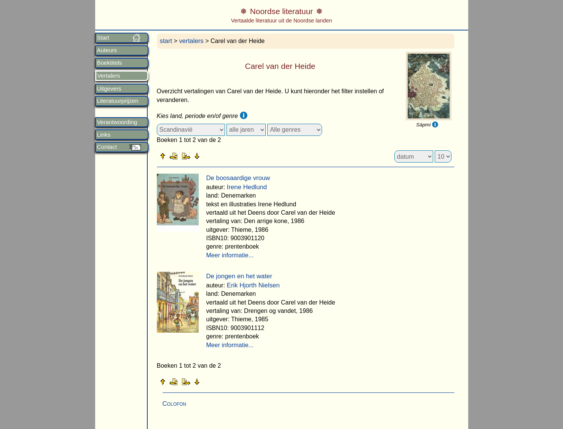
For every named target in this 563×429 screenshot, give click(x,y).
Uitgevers (109, 89)
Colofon (175, 403)
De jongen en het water (239, 276)
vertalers (191, 41)
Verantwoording (117, 122)
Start (103, 38)
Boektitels (109, 63)
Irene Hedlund (247, 187)
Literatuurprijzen (118, 101)
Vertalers (108, 76)
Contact (107, 147)
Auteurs (107, 50)
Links (103, 135)
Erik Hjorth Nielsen (253, 285)
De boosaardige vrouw (238, 178)
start (166, 41)
